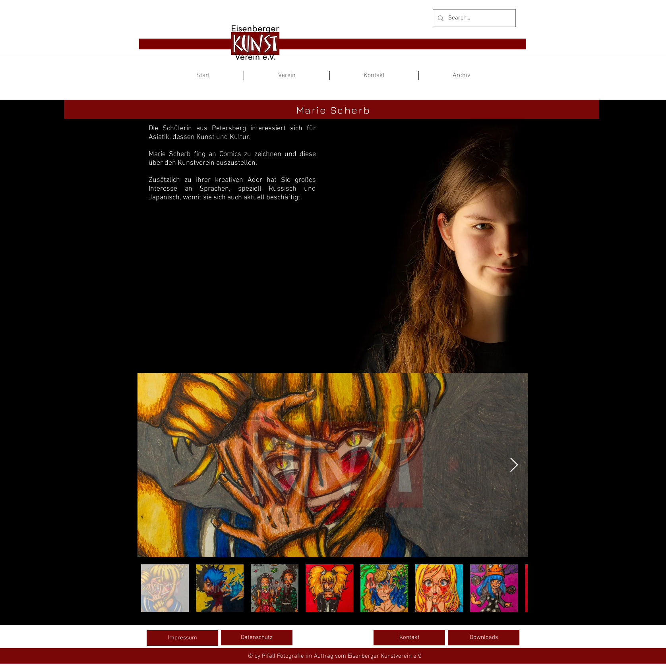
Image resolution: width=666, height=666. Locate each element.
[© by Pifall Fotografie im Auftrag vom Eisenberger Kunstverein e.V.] (334, 656)
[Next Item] (514, 465)
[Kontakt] (409, 637)
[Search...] (473, 18)
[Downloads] (483, 637)
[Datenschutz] (256, 637)
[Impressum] (182, 638)
